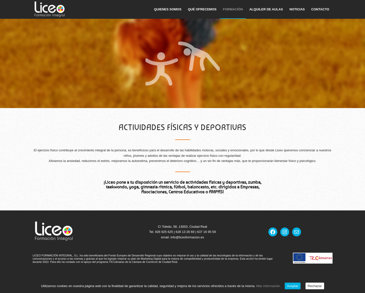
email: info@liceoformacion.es (182, 237)
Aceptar (292, 286)
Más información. (268, 286)
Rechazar (315, 286)
